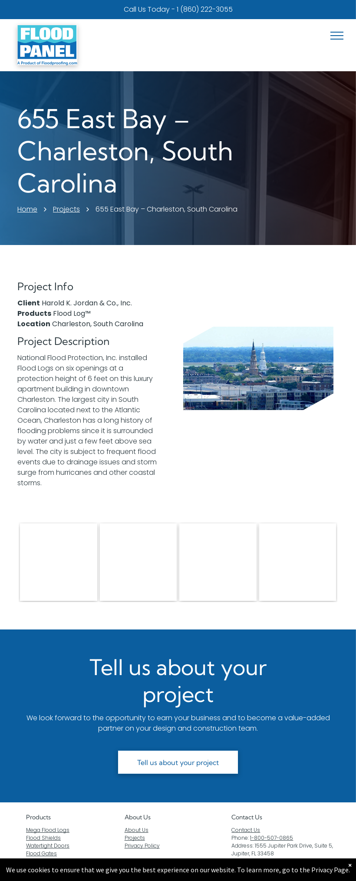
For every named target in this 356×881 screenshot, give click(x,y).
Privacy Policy (142, 845)
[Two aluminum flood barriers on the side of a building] (138, 562)
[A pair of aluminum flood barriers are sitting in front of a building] (58, 562)
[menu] (337, 35)
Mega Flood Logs (47, 830)
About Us (138, 817)
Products (38, 817)
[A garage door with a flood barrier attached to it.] (218, 562)
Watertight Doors (47, 845)
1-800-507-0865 (271, 837)
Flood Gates (41, 853)
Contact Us (245, 830)
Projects (135, 837)
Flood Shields (43, 837)
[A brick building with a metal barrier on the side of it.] (297, 562)
